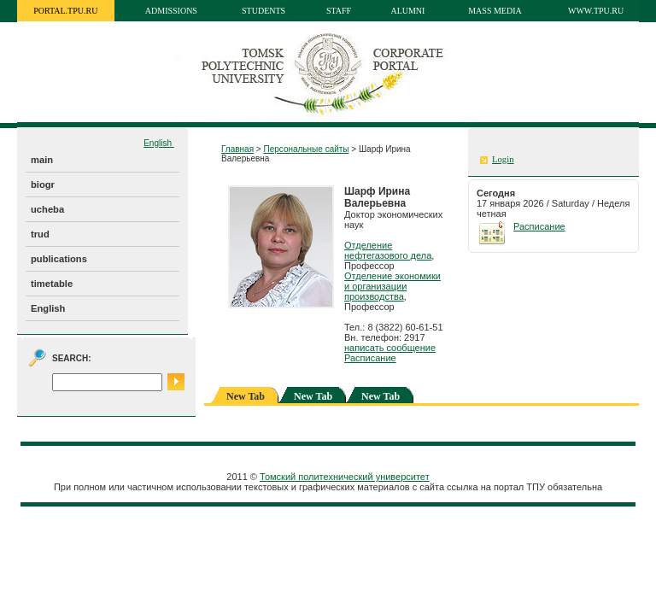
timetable (52, 283)
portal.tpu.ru (65, 10)
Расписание (370, 358)
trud (40, 234)
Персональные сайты (305, 149)
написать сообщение (390, 348)
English (159, 143)
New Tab (313, 396)
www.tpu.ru (596, 10)
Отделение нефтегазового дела (387, 250)
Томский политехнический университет (345, 477)
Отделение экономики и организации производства (392, 286)
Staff (338, 10)
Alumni (407, 10)
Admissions (171, 10)
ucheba (47, 209)
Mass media (495, 10)
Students (263, 10)
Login (502, 159)
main (42, 160)
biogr (43, 184)
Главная (237, 149)
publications (59, 259)
